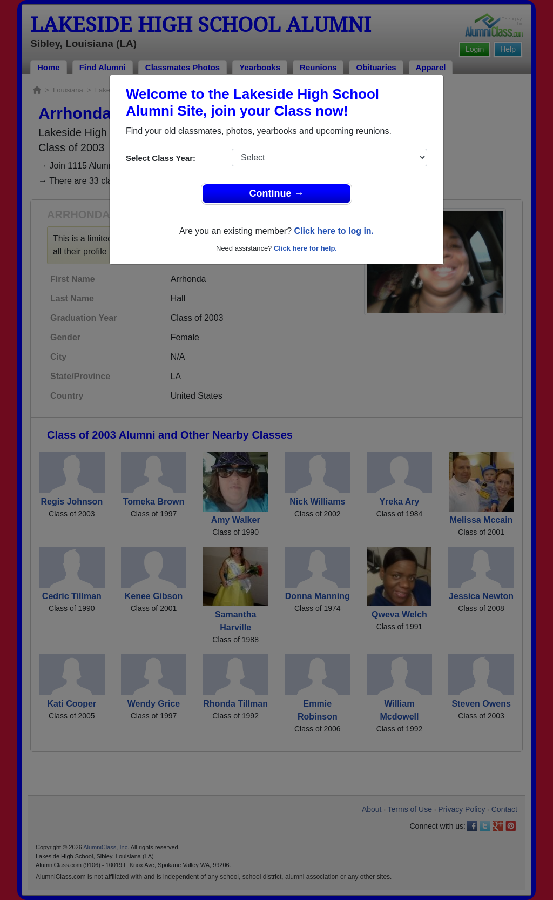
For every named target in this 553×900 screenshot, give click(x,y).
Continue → (276, 193)
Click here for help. (305, 248)
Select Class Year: (160, 158)
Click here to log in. (334, 231)
